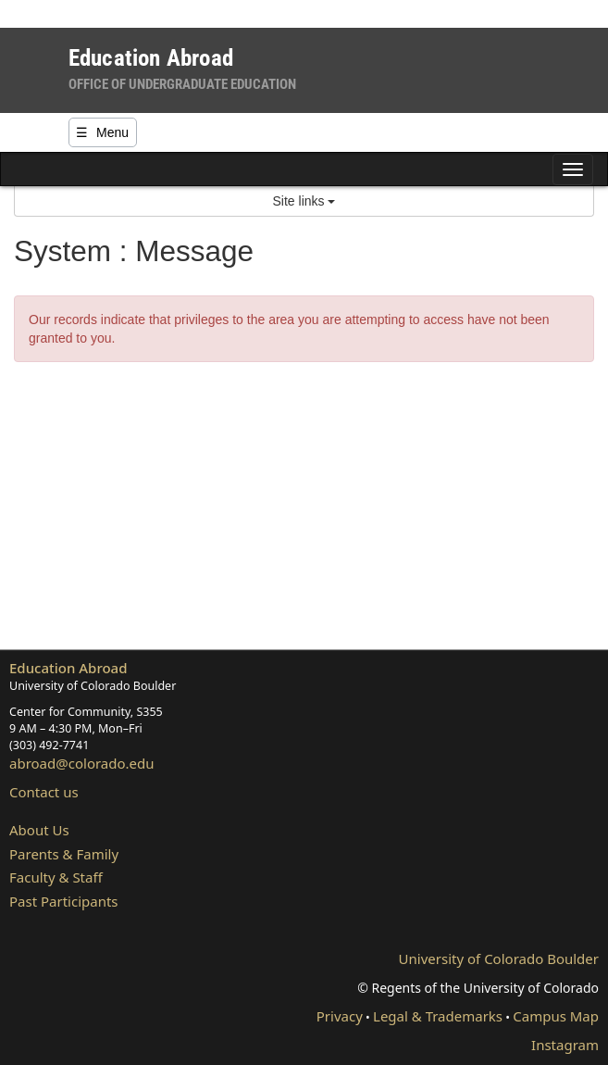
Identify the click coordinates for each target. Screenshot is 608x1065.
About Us (39, 830)
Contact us (44, 792)
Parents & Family (63, 854)
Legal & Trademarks (438, 1016)
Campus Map (556, 1016)
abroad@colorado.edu (82, 763)
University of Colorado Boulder (499, 958)
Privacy (339, 1016)
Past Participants (63, 901)
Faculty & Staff (56, 877)
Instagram (565, 1044)
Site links (304, 201)
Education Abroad (68, 667)
